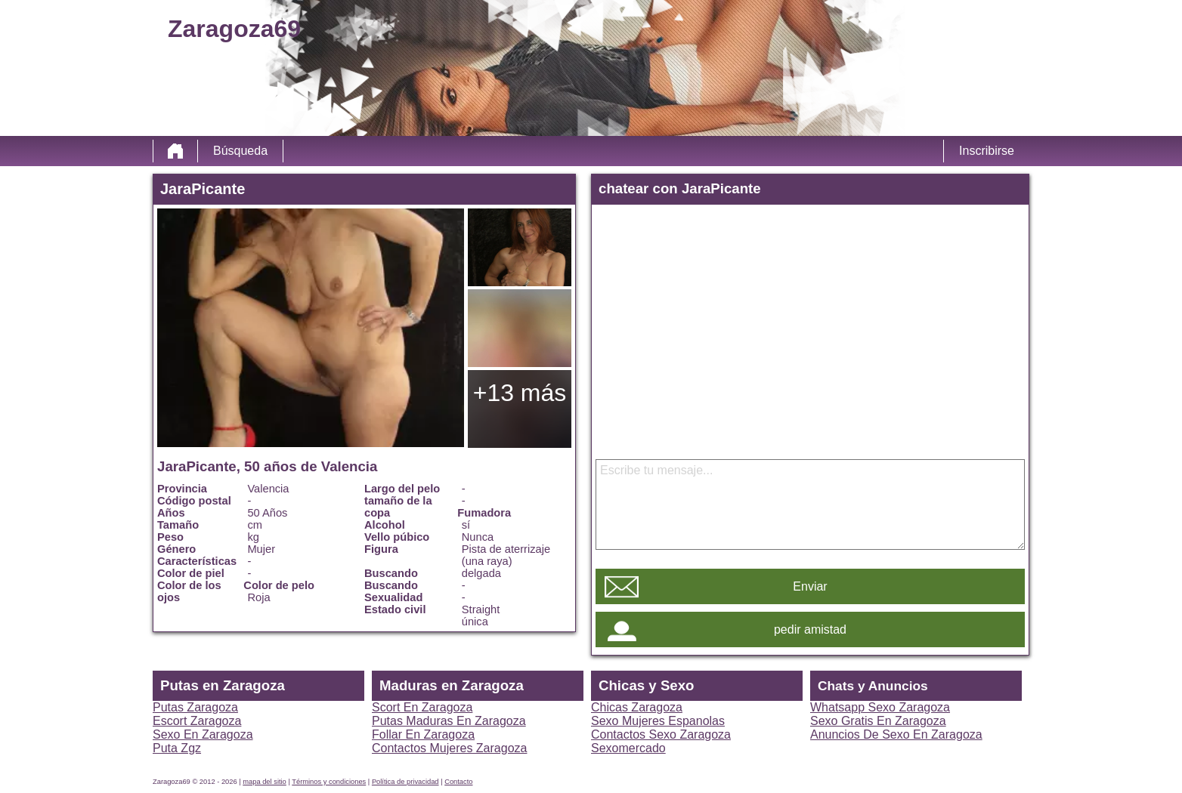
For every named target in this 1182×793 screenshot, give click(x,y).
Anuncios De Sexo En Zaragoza (896, 734)
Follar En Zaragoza (423, 734)
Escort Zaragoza (197, 720)
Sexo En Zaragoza (203, 734)
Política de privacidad (405, 781)
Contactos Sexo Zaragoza (661, 734)
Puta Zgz (177, 748)
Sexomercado (628, 748)
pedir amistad (810, 629)
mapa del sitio (264, 781)
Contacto (458, 781)
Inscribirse (986, 150)
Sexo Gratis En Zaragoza (878, 720)
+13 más (520, 392)
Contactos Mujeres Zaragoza (449, 748)
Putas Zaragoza (195, 707)
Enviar (810, 586)
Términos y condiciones (329, 781)
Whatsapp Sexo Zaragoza (880, 707)
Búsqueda (240, 150)
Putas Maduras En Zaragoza (449, 720)
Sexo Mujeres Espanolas (658, 720)
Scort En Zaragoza (422, 707)
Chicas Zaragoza (636, 707)
